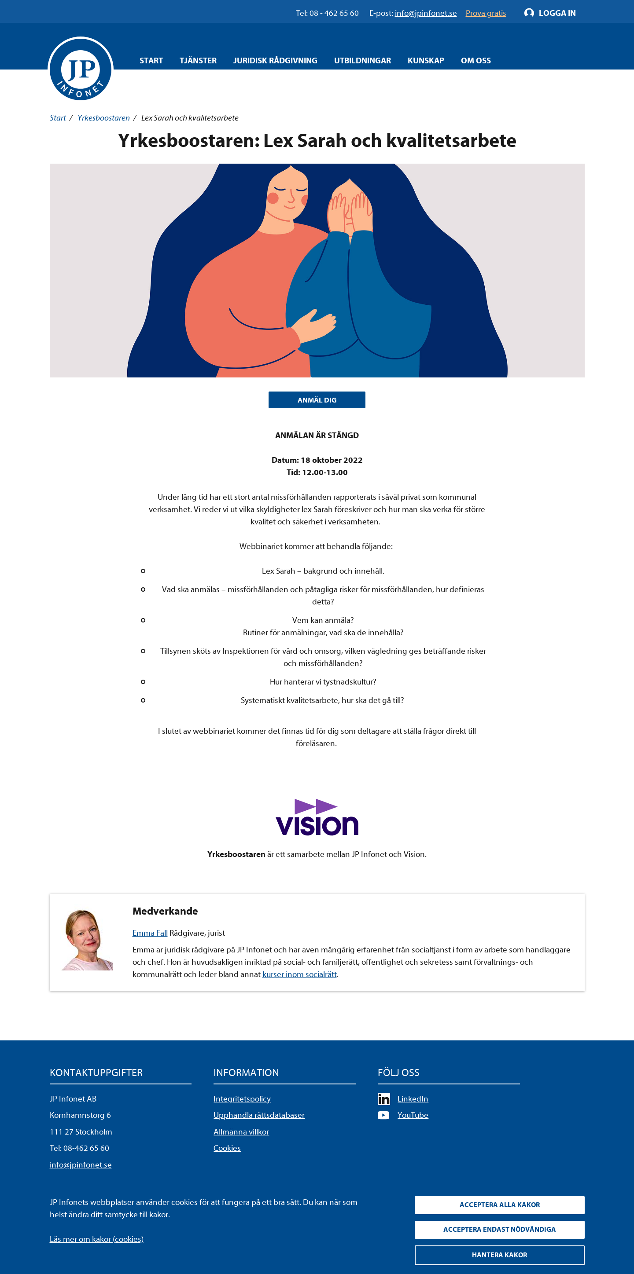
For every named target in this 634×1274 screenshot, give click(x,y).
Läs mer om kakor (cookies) (97, 1235)
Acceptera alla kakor (500, 1202)
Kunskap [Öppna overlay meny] (426, 61)
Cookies (227, 1150)
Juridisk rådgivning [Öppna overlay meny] (275, 61)
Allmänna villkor (241, 1134)
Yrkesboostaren (103, 118)
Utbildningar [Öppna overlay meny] (362, 61)
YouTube (413, 1117)
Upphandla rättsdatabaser (259, 1117)
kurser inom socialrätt (299, 976)
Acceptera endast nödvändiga (499, 1228)
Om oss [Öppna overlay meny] (476, 61)
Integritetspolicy (242, 1101)
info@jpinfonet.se (81, 1166)
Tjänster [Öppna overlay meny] (198, 61)
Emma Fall (150, 935)
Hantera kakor (499, 1255)
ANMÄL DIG (317, 401)
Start (151, 61)
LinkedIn (413, 1101)
